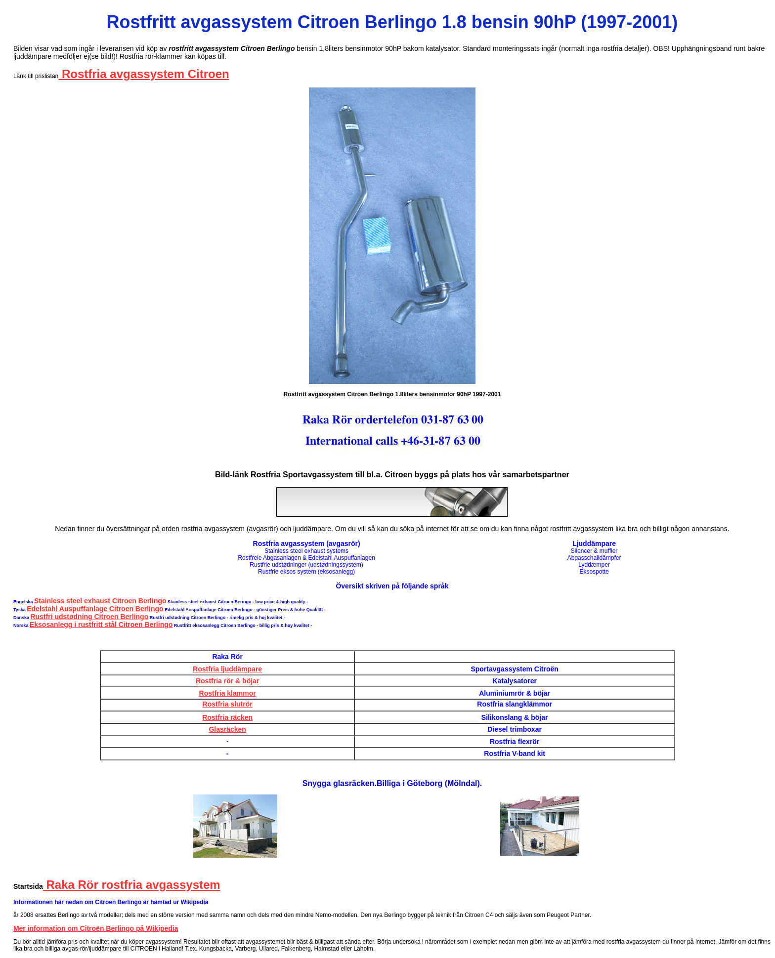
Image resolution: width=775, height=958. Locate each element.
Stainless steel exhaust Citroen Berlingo (100, 601)
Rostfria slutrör (228, 704)
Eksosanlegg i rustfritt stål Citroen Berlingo (101, 624)
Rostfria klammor (227, 693)
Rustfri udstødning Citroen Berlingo (89, 617)
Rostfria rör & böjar (227, 681)
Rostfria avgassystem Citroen (143, 74)
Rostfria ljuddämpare (227, 669)
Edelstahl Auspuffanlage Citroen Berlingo (95, 609)
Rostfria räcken (227, 717)
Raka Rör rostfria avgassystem (131, 884)
